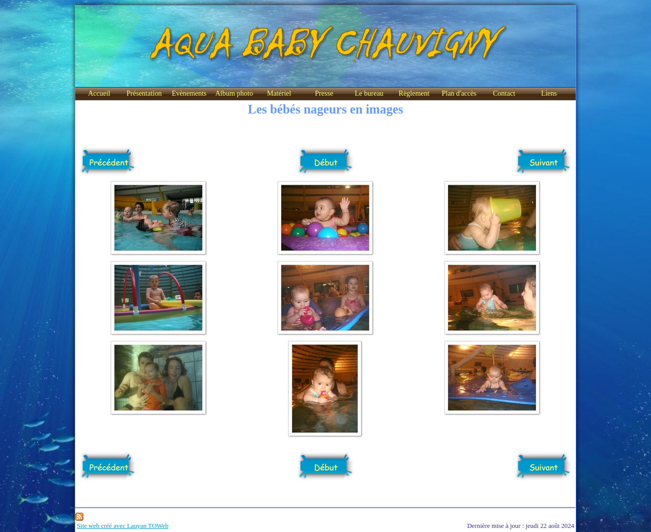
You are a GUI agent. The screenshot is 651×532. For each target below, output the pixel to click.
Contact (504, 93)
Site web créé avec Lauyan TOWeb (122, 525)
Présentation (144, 93)
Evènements (189, 93)
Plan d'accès (458, 93)
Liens (549, 93)
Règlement (414, 93)
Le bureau (368, 93)
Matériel (279, 93)
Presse (324, 93)
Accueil (99, 93)
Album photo (234, 93)
